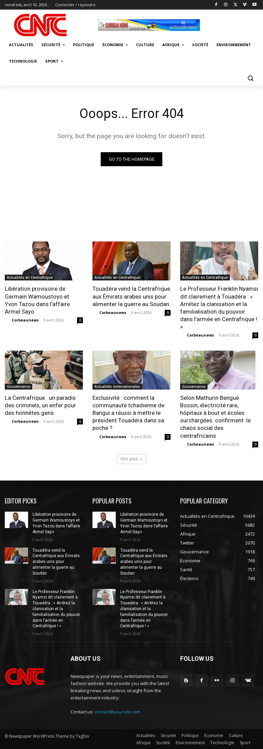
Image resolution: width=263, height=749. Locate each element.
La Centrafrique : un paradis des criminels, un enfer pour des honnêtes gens (40, 405)
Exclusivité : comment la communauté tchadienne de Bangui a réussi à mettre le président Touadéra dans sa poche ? (128, 412)
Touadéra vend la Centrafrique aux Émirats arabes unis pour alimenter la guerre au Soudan (131, 296)
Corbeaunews (25, 320)
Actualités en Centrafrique (29, 277)
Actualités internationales (117, 386)
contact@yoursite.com (117, 712)
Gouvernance (18, 386)
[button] (250, 78)
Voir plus (131, 459)
